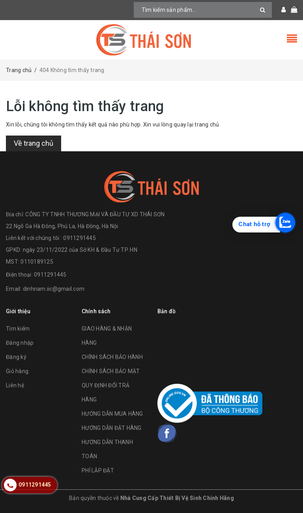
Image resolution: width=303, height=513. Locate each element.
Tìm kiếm (18, 328)
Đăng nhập (20, 343)
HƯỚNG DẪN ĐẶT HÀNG (112, 428)
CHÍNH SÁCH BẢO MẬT (111, 371)
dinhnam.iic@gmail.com (53, 289)
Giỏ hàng (17, 371)
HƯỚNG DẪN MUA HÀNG (112, 414)
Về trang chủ (33, 143)
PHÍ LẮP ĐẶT (98, 470)
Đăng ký (16, 357)
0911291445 (50, 274)
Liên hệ (15, 385)
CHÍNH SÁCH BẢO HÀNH (112, 357)
